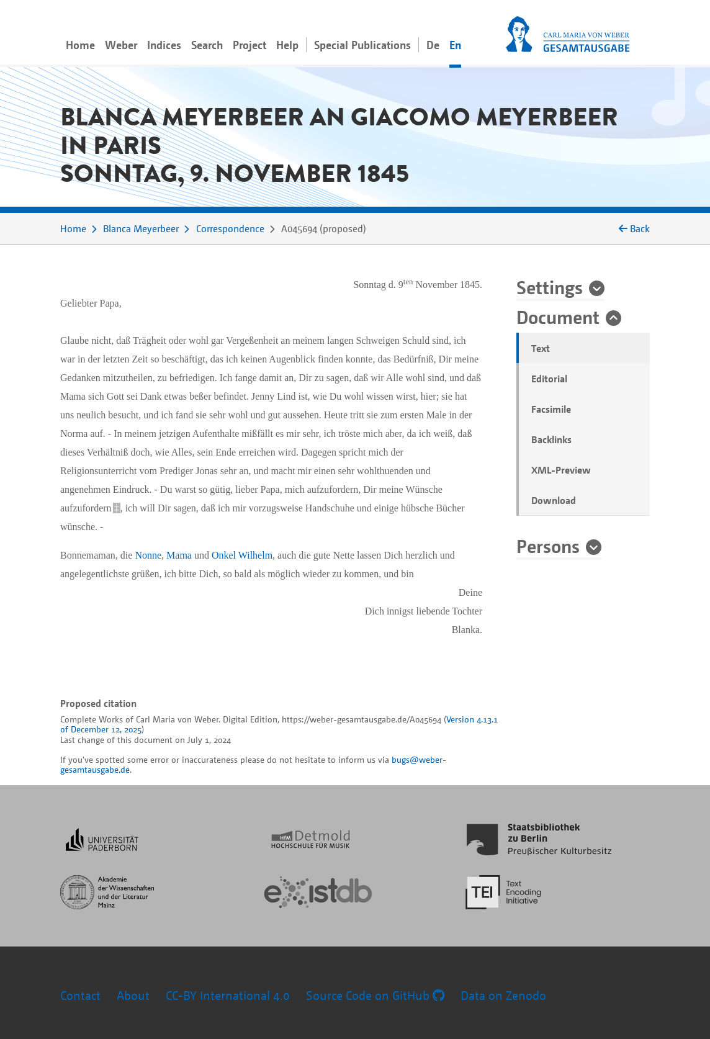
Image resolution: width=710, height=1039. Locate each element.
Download (553, 500)
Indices (164, 45)
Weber (121, 45)
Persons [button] (548, 545)
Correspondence (230, 228)
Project (249, 45)
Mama (179, 555)
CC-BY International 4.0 (228, 995)
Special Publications (362, 45)
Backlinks (551, 439)
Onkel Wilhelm (242, 555)
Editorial (549, 378)
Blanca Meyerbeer (141, 228)
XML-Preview (561, 470)
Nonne (148, 555)
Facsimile (551, 409)
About (133, 995)
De (432, 45)
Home (80, 45)
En (455, 45)
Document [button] (558, 316)
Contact (80, 995)
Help (287, 45)
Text (540, 348)
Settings (549, 287)
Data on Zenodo (503, 995)
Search (207, 45)
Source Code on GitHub (375, 995)
